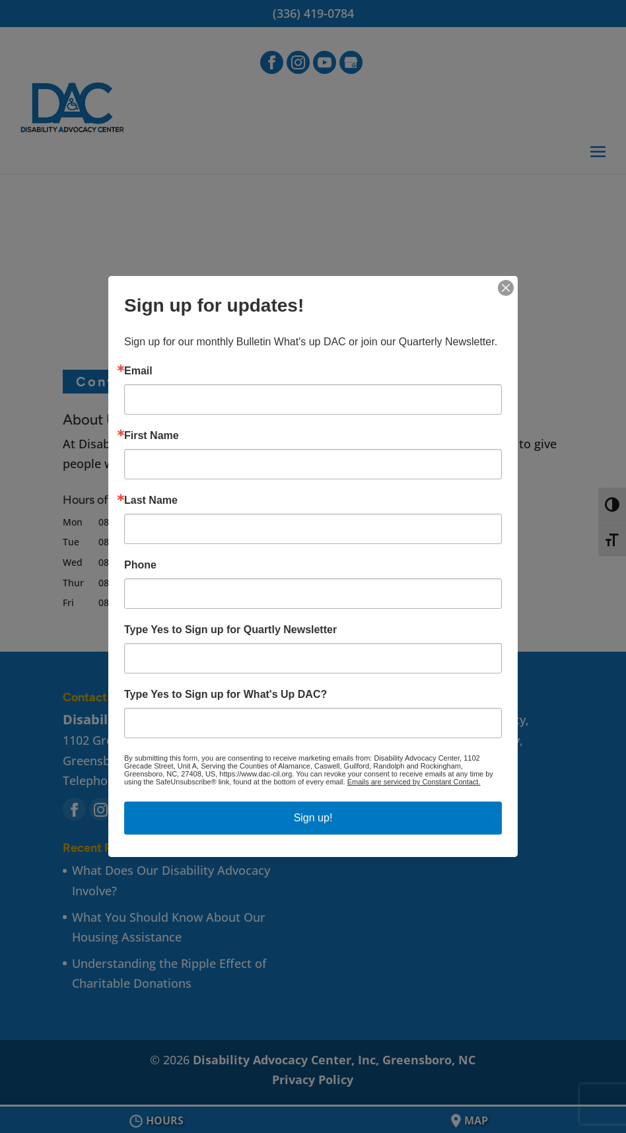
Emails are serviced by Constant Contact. (414, 782)
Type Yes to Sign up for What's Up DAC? (225, 694)
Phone (140, 565)
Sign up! (313, 817)
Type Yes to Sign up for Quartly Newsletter (230, 630)
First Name (151, 435)
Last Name (151, 500)
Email (138, 371)
